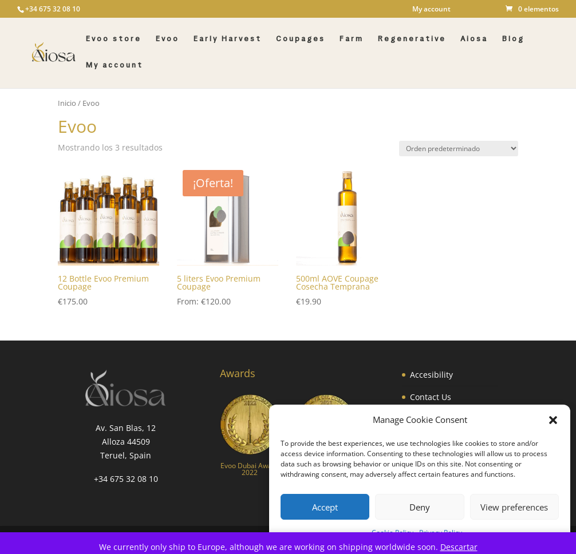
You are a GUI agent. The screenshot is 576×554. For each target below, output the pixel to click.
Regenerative (412, 39)
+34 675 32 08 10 (126, 478)
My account (431, 10)
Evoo (167, 39)
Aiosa (474, 39)
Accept (325, 507)
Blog (513, 39)
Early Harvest (228, 39)
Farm (352, 39)
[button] (553, 420)
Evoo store (113, 39)
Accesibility (431, 374)
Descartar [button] (459, 546)
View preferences (514, 507)
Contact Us (430, 396)
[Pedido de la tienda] (458, 148)
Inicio (67, 103)
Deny (419, 507)
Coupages (300, 39)
